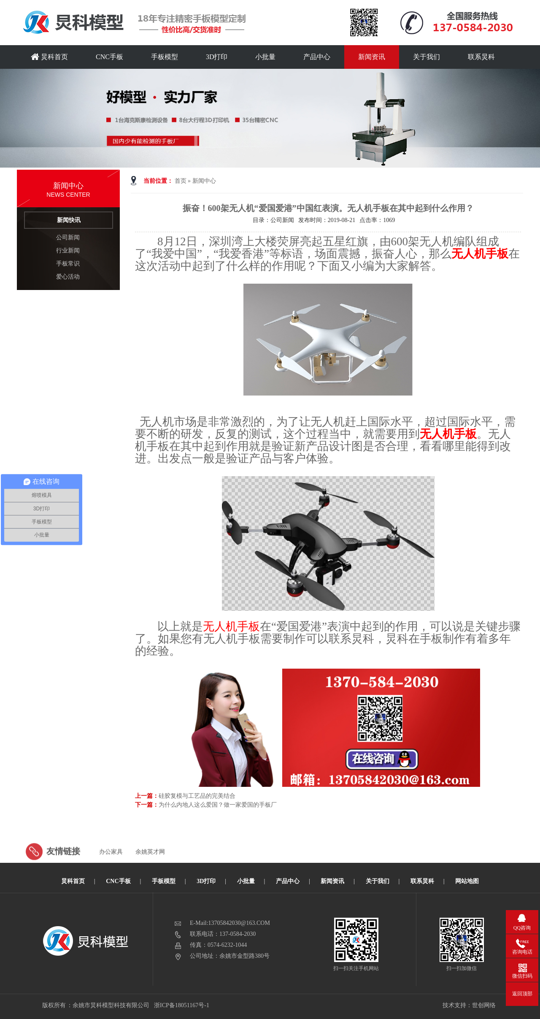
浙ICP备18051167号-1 (182, 1005)
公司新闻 (68, 237)
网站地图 (467, 881)
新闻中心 (204, 181)
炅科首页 (49, 56)
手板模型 (164, 56)
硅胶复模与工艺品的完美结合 (197, 796)
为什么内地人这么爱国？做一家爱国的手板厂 (218, 805)
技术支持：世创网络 (469, 1005)
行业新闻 (68, 250)
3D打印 (217, 56)
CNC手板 (109, 56)
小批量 (265, 56)
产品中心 (316, 56)
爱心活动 (68, 277)
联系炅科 (481, 56)
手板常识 (68, 263)
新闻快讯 (69, 220)
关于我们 (426, 56)
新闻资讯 (371, 56)
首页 (180, 181)
